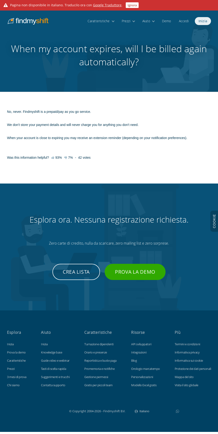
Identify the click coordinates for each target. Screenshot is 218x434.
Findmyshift (45, 413)
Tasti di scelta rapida (53, 371)
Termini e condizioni (187, 346)
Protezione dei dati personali (193, 371)
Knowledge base (51, 354)
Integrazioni (138, 354)
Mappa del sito (184, 379)
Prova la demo (135, 274)
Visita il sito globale (186, 387)
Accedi (184, 21)
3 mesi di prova (16, 379)
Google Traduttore (107, 5)
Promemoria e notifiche (99, 371)
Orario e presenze (95, 354)
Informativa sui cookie (189, 362)
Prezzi (126, 21)
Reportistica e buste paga (100, 362)
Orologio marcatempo (145, 371)
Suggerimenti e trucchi (55, 379)
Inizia (203, 21)
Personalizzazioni (142, 379)
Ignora (132, 5)
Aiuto (146, 21)
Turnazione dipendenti (99, 346)
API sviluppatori (141, 346)
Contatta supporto (53, 387)
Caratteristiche (99, 21)
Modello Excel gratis (143, 387)
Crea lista (76, 274)
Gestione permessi (96, 379)
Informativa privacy (187, 354)
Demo (166, 21)
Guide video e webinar (55, 362)
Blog (134, 362)
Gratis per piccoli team (98, 387)
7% (68, 160)
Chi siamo (13, 387)
